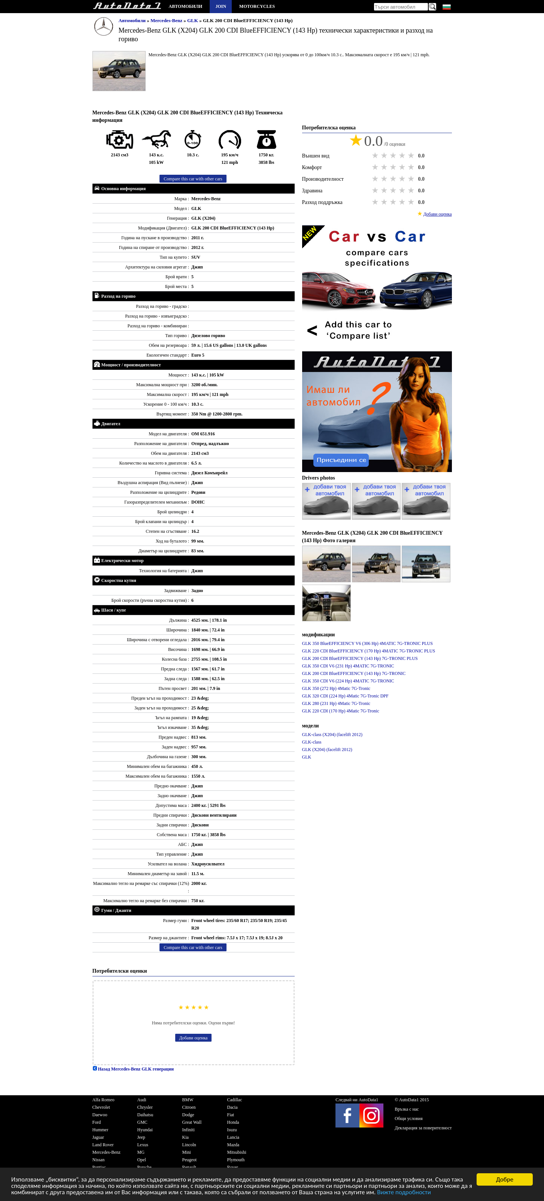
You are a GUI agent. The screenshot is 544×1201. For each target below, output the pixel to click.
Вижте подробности (404, 1193)
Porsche (144, 1167)
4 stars (402, 155)
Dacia (232, 1107)
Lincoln (189, 1144)
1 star (375, 155)
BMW (188, 1099)
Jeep (141, 1137)
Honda (233, 1122)
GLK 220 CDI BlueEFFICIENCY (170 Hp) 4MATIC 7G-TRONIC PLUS (368, 651)
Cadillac (234, 1099)
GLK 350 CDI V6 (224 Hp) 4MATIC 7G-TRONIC (348, 681)
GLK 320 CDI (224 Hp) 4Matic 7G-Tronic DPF (345, 696)
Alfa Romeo (103, 1099)
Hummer (100, 1129)
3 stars (393, 155)
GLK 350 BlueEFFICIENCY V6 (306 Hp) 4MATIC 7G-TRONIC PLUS (367, 643)
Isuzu (232, 1129)
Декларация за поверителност (423, 1128)
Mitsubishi (236, 1152)
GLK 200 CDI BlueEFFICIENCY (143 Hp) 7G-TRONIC (354, 673)
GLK (193, 20)
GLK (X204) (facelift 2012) (327, 749)
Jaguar (98, 1137)
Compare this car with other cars (193, 178)
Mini (186, 1152)
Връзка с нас (407, 1109)
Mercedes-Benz (167, 20)
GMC (142, 1122)
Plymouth (236, 1159)
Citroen (189, 1107)
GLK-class (312, 742)
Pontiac (99, 1167)
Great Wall (192, 1122)
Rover (232, 1167)
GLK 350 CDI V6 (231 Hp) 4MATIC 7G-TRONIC (348, 666)
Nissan (98, 1159)
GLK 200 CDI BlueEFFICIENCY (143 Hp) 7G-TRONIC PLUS (360, 658)
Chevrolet (101, 1107)
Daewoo (99, 1114)
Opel (141, 1159)
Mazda (233, 1144)
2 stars (384, 155)
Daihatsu (145, 1114)
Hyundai (145, 1129)
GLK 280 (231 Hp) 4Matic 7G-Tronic (336, 703)
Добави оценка (193, 1038)
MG (141, 1152)
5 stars (411, 155)
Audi (141, 1099)
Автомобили (186, 6)
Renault (189, 1167)
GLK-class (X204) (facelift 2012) (332, 734)
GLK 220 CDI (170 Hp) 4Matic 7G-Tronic (340, 711)
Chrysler (145, 1107)
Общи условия (408, 1118)
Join (220, 6)
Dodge (188, 1114)
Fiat (230, 1114)
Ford (96, 1122)
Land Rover (103, 1144)
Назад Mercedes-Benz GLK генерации (133, 1069)
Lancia (233, 1137)
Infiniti (188, 1129)
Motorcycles (257, 6)
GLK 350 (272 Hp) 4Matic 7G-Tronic (336, 688)
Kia (185, 1137)
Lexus (142, 1144)
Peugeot (189, 1159)
